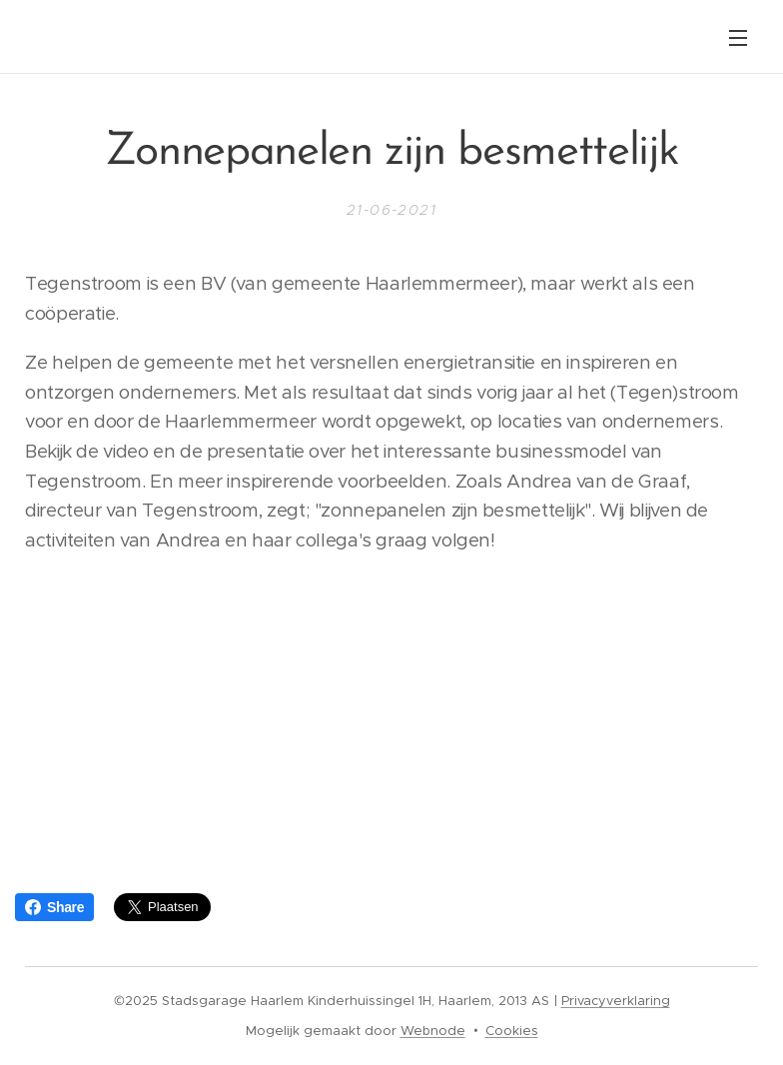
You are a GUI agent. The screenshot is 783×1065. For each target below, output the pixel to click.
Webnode (432, 1030)
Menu (738, 38)
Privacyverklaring (615, 1000)
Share (54, 907)
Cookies (511, 1030)
